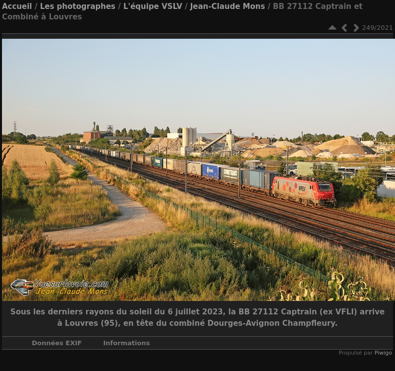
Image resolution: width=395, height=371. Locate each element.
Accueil (17, 6)
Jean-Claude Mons (227, 6)
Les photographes (77, 6)
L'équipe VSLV (152, 6)
